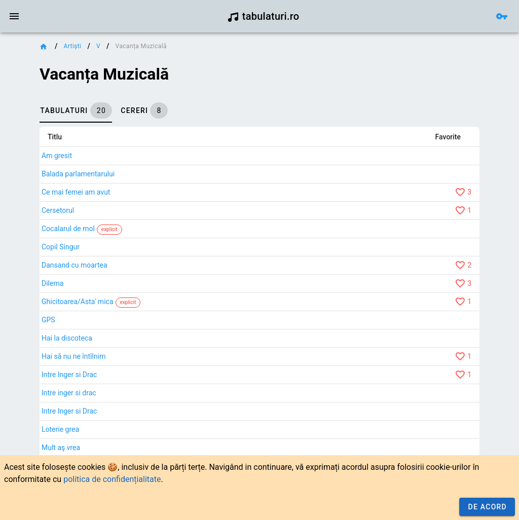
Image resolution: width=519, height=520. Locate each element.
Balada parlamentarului (78, 174)
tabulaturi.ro (263, 16)
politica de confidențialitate (112, 479)
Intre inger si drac (69, 393)
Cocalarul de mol (68, 229)
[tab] (76, 110)
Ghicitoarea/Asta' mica (78, 302)
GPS (48, 320)
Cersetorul (58, 210)
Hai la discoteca (67, 338)
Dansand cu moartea (74, 265)
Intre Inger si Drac (69, 374)
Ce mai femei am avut (76, 192)
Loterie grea (60, 429)
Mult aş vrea (61, 447)
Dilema (52, 283)
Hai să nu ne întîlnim (73, 356)
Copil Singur (61, 247)
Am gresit (57, 156)
